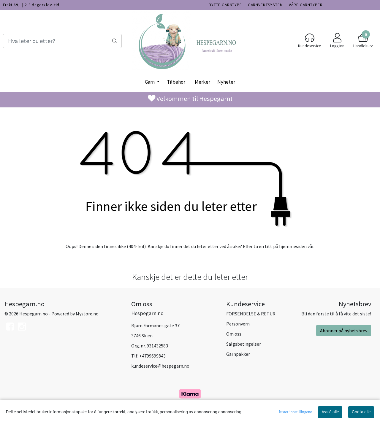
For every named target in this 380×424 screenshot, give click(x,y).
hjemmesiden (293, 246)
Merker (202, 82)
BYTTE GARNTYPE (225, 4)
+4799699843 (152, 356)
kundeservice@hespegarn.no (160, 366)
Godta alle (361, 411)
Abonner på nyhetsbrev (343, 331)
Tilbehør (176, 82)
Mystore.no (87, 314)
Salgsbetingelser (243, 344)
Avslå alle (330, 411)
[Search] (62, 41)
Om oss (233, 334)
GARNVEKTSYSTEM (265, 4)
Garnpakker (238, 354)
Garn (150, 82)
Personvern (238, 324)
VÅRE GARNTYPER (306, 4)
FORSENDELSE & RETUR (251, 314)
